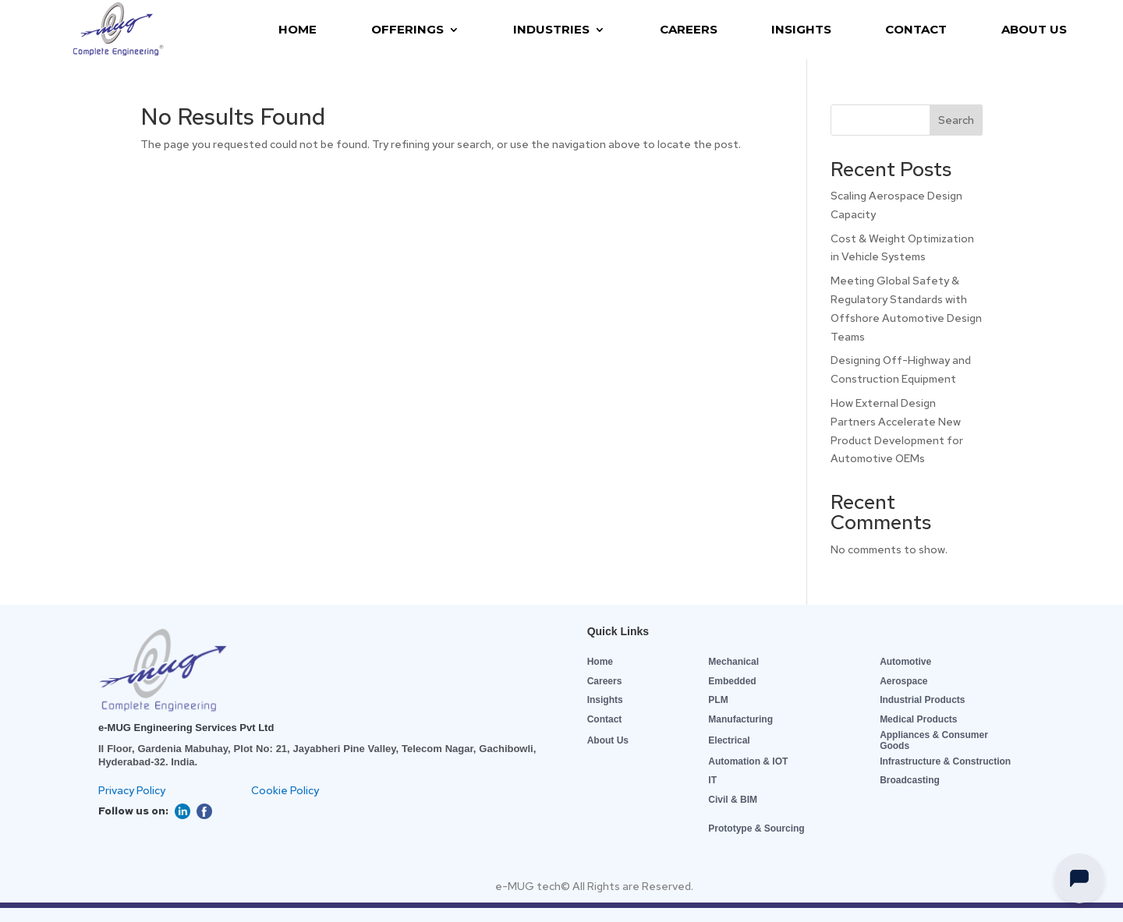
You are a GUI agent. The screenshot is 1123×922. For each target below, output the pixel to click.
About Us (608, 740)
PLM (718, 699)
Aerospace (903, 681)
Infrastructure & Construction (945, 761)
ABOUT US (1034, 29)
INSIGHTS (801, 29)
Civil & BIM (732, 799)
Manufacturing (740, 719)
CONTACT (916, 29)
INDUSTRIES (551, 29)
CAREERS (688, 29)
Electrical (728, 740)
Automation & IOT (748, 761)
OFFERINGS (407, 29)
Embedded (732, 681)
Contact (604, 719)
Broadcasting (910, 780)
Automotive (905, 661)
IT (712, 780)
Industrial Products (922, 699)
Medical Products (918, 719)
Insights (605, 699)
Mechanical (733, 661)
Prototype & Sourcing (756, 828)
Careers (604, 681)
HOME (297, 29)
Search (956, 120)
